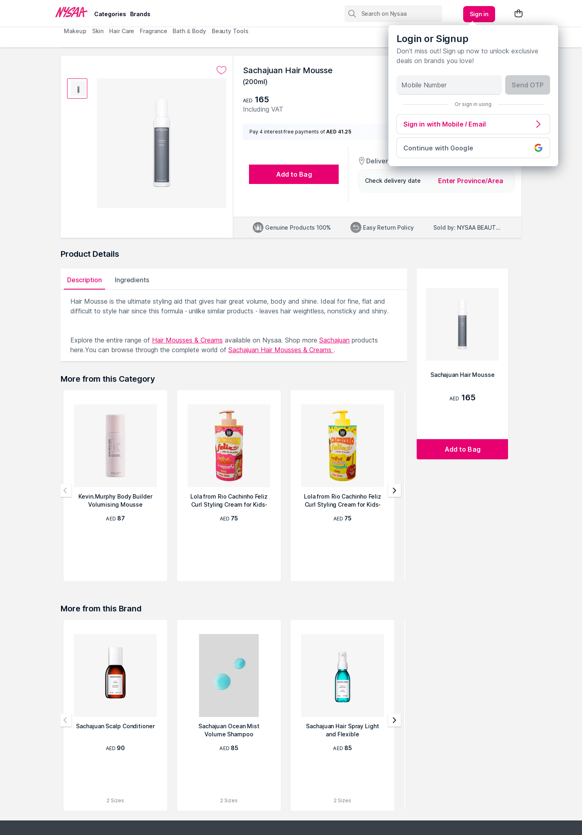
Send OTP (528, 85)
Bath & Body (189, 30)
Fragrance (153, 30)
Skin (98, 30)
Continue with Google (473, 148)
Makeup (75, 30)
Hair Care (121, 30)
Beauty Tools (230, 30)
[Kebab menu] (479, 14)
